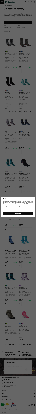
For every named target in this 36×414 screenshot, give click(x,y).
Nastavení (18, 209)
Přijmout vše (18, 213)
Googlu (17, 203)
